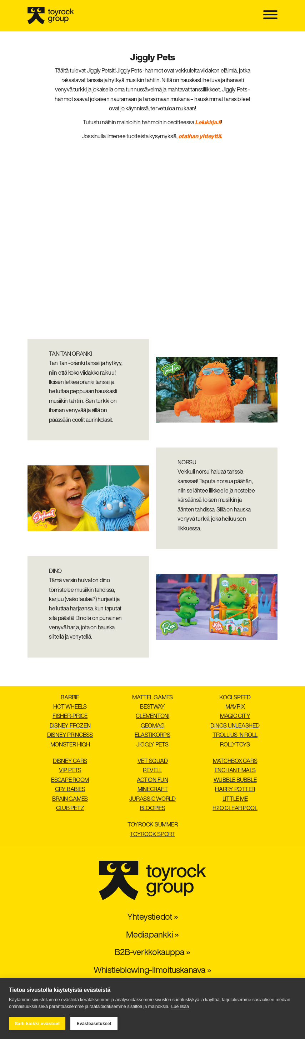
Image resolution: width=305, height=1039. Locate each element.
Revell (152, 771)
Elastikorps (152, 735)
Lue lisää (180, 1006)
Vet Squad (153, 761)
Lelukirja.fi (208, 123)
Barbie (70, 698)
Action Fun (152, 780)
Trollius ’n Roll (235, 735)
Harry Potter (235, 790)
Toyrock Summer (153, 825)
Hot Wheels (70, 707)
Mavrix (235, 707)
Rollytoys (235, 745)
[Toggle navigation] (270, 15)
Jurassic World (152, 799)
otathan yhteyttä (199, 137)
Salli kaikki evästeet (37, 1023)
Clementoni (152, 716)
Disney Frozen (70, 726)
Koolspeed (235, 698)
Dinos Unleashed (234, 726)
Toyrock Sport (152, 835)
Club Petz (70, 808)
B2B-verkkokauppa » (152, 953)
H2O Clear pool (235, 808)
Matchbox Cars (235, 761)
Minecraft (153, 790)
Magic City (235, 716)
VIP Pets (70, 771)
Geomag (153, 726)
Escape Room (70, 780)
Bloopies (152, 808)
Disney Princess (70, 735)
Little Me (235, 799)
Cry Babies (70, 790)
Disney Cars (70, 761)
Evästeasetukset (94, 1023)
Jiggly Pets (152, 745)
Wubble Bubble (235, 780)
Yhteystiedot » (152, 917)
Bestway (152, 707)
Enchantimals (235, 771)
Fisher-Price (70, 716)
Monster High (70, 745)
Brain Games (70, 799)
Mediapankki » (152, 935)
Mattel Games (152, 698)
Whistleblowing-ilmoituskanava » (152, 970)
